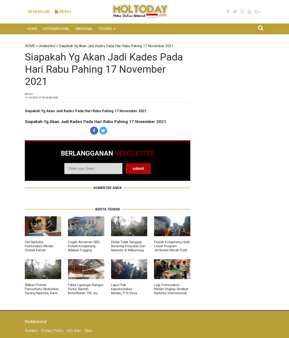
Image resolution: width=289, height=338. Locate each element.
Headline (39, 11)
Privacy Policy (52, 331)
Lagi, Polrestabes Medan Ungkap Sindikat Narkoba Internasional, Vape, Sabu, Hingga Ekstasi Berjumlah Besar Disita (172, 295)
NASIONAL (84, 29)
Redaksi (31, 331)
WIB (41, 97)
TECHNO (105, 29)
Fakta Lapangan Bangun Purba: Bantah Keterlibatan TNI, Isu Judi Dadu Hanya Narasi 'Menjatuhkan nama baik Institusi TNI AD (85, 295)
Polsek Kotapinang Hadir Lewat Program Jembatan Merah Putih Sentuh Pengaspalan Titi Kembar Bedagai (172, 250)
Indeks (63, 11)
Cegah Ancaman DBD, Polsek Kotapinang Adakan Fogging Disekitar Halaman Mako (86, 248)
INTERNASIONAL (56, 29)
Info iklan (74, 331)
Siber (88, 331)
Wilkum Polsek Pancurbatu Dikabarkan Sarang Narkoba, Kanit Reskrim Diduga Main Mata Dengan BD (42, 293)
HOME (32, 29)
